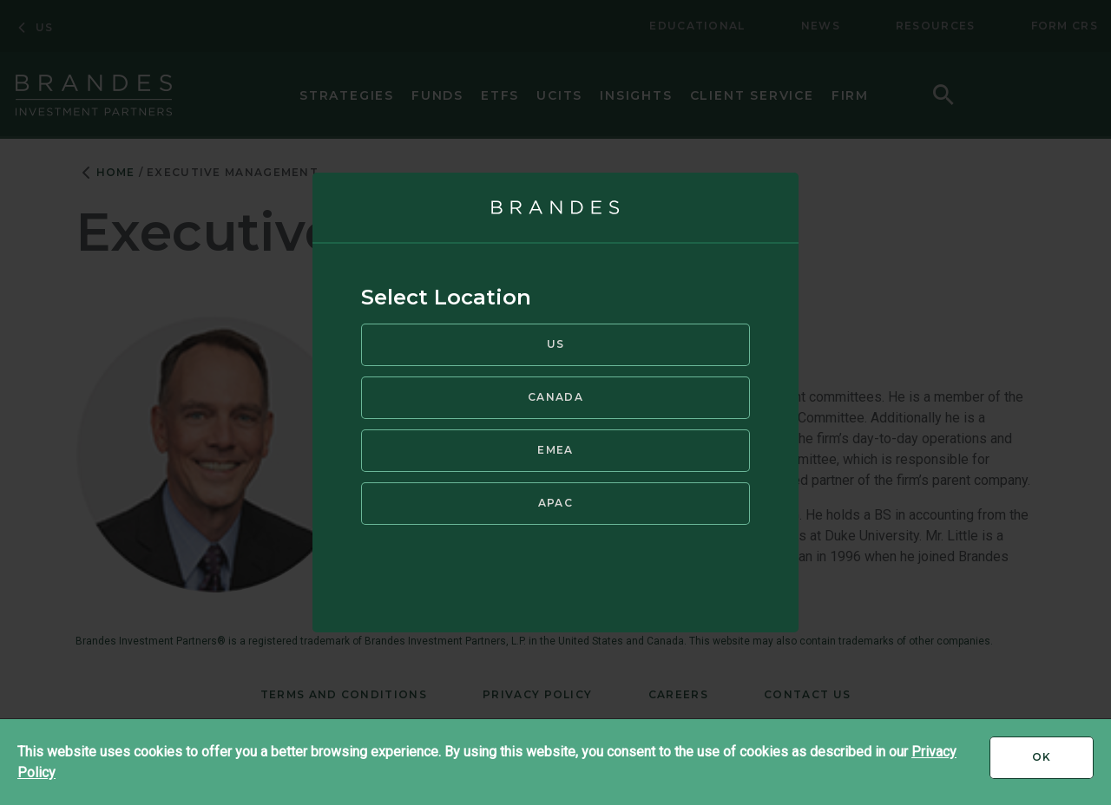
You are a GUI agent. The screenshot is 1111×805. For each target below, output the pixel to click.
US (556, 343)
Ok (1063, 763)
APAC (555, 502)
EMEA (555, 449)
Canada (555, 396)
